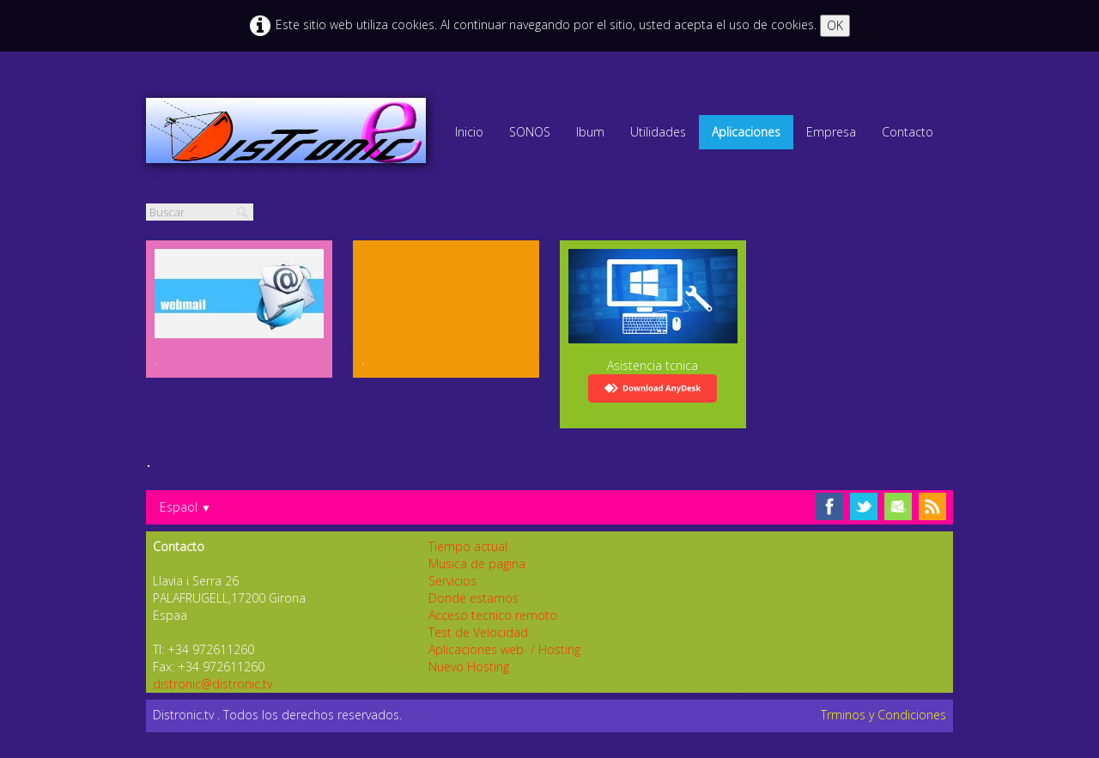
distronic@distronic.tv (212, 684)
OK (835, 25)
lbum (590, 132)
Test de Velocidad (478, 632)
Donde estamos (473, 598)
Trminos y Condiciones (883, 714)
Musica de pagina (476, 563)
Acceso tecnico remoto (492, 615)
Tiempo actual (467, 546)
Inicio (469, 132)
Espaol (185, 507)
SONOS (529, 132)
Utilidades (658, 132)
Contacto (907, 132)
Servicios (452, 581)
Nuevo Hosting (468, 666)
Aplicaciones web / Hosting (504, 649)
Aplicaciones (746, 132)
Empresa (831, 132)
